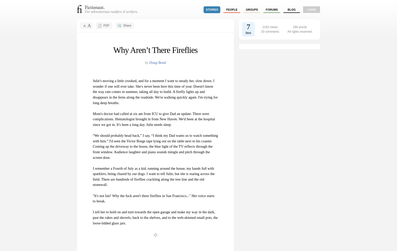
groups (252, 9)
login (311, 9)
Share (127, 25)
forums (272, 9)
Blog (292, 9)
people (231, 9)
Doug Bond (157, 63)
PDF (106, 25)
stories (212, 9)
